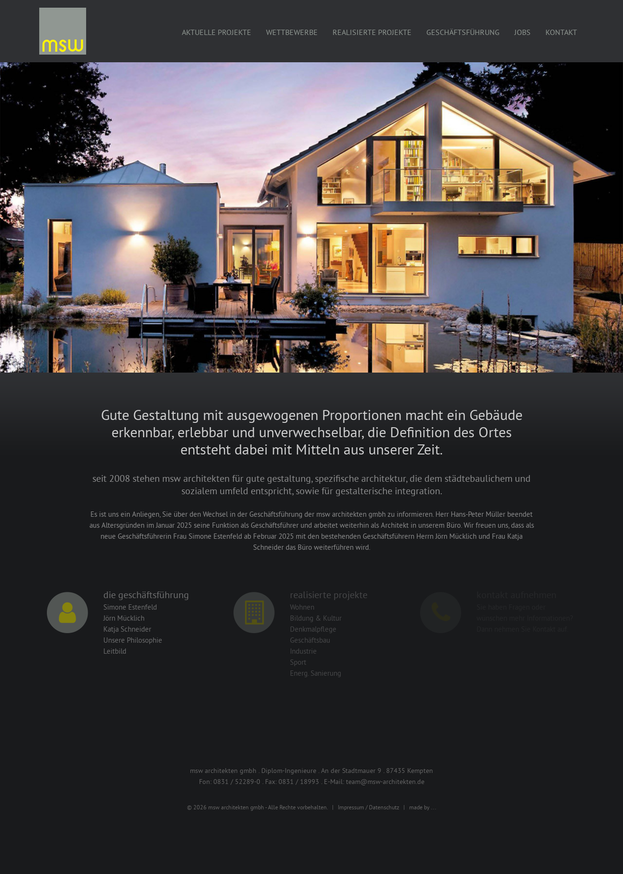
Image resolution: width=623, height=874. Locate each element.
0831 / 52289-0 (236, 781)
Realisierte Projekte (372, 32)
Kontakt (561, 32)
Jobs (522, 32)
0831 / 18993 (298, 781)
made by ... (422, 807)
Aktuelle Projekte (216, 32)
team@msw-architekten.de (385, 781)
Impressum (351, 807)
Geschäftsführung (463, 32)
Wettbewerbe (292, 32)
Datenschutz (384, 807)
